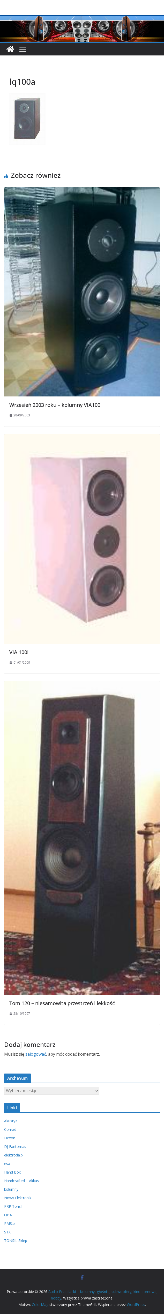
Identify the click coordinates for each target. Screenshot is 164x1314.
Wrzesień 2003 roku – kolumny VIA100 (54, 404)
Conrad (10, 1129)
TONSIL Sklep (15, 1240)
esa (7, 1163)
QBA (8, 1214)
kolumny (11, 1189)
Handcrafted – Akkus (21, 1180)
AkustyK (11, 1120)
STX (7, 1232)
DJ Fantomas (15, 1146)
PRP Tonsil (13, 1206)
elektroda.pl (14, 1155)
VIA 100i (18, 652)
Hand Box (12, 1172)
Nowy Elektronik (17, 1197)
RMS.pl (10, 1223)
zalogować (35, 1054)
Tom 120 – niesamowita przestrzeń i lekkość (62, 1003)
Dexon (9, 1137)
